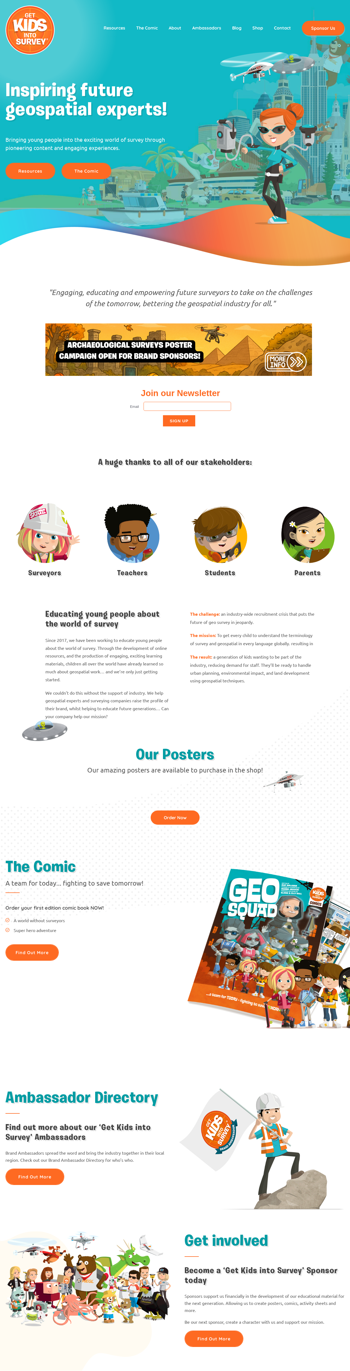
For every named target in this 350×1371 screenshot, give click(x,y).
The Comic (147, 28)
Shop (257, 28)
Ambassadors (206, 28)
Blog (236, 28)
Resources (114, 28)
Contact (282, 28)
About (175, 28)
